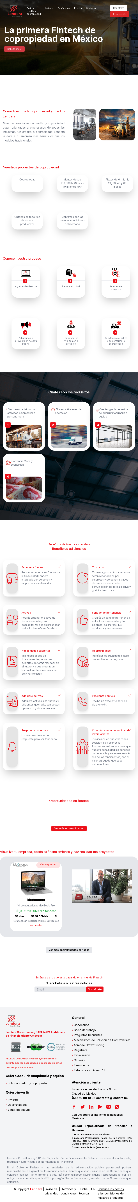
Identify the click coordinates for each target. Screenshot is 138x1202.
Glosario (79, 1060)
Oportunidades (17, 1104)
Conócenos (64, 8)
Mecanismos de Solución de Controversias (102, 1040)
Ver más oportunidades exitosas (69, 949)
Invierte (49, 8)
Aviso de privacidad (51, 1191)
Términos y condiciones (69, 1191)
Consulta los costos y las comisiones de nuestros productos (111, 1193)
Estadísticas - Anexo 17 (89, 1070)
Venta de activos (19, 1109)
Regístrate (118, 8)
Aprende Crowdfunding (89, 1045)
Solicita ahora (14, 49)
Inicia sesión (119, 14)
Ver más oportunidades (69, 828)
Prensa (78, 8)
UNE (94, 1189)
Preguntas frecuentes (88, 1035)
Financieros (81, 1065)
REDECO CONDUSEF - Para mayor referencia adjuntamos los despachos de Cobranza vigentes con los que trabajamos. (34, 1063)
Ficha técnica (84, 1191)
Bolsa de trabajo (85, 1030)
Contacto (91, 8)
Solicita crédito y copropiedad (34, 11)
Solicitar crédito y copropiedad (28, 1083)
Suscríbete (95, 989)
